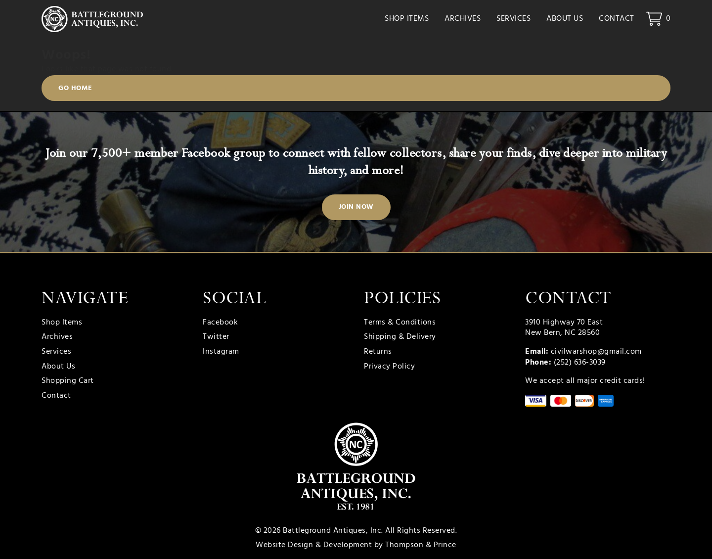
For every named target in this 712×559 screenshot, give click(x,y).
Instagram (221, 352)
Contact (616, 19)
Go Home (75, 89)
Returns (378, 352)
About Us (564, 19)
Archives (463, 19)
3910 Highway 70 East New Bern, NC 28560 (564, 328)
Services (513, 19)
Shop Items (407, 19)
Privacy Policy (389, 367)
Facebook (220, 323)
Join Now (356, 207)
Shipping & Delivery (400, 337)
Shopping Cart (68, 381)
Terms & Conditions (400, 323)
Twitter (216, 337)
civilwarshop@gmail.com (596, 351)
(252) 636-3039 (580, 362)
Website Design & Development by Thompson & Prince (356, 545)
